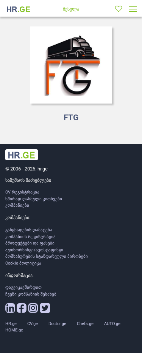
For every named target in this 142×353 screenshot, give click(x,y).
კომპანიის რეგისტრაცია (30, 236)
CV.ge (32, 323)
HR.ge (11, 323)
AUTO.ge (112, 323)
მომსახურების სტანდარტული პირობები (46, 256)
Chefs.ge (85, 323)
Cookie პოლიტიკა (23, 263)
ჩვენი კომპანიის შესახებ (30, 294)
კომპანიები (17, 205)
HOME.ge (14, 330)
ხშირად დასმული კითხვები (33, 199)
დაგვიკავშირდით (23, 287)
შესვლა (71, 9)
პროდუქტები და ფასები (30, 243)
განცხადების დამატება (28, 230)
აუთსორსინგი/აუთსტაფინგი (34, 250)
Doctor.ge (57, 323)
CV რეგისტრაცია (22, 192)
